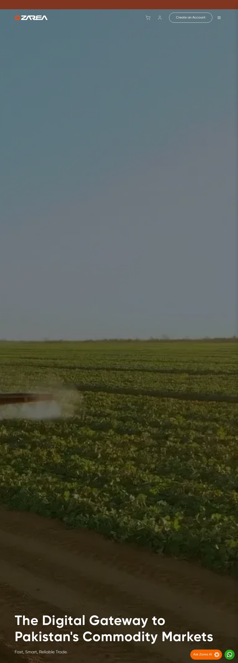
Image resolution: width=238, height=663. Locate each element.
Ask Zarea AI (206, 654)
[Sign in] (159, 17)
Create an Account (190, 17)
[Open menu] (219, 17)
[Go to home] (31, 18)
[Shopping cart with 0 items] (148, 17)
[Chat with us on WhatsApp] (230, 655)
